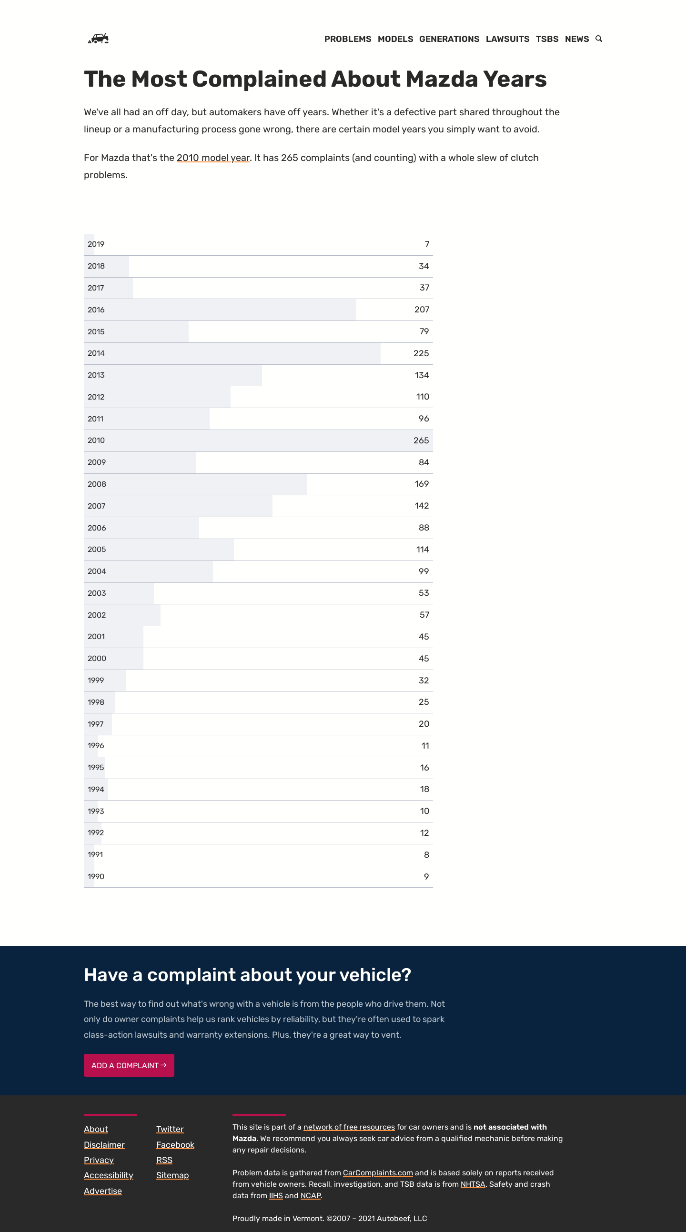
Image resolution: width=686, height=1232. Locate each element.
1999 (96, 680)
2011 (95, 418)
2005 (97, 549)
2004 (97, 571)
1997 (95, 724)
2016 (96, 309)
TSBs (547, 39)
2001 (96, 636)
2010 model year (213, 157)
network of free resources (349, 1127)
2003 (97, 593)
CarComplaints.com (378, 1172)
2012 (96, 396)
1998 (96, 702)
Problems (348, 39)
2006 (97, 527)
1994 (96, 789)
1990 (96, 876)
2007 (96, 506)
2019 (96, 244)
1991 (95, 854)
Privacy (99, 1160)
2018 (96, 265)
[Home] (98, 39)
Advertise (103, 1191)
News (577, 39)
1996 (96, 745)
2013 (96, 375)
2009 (97, 462)
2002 (97, 615)
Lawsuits (508, 39)
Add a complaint (129, 1065)
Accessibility (108, 1175)
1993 (96, 811)
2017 (96, 287)
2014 (96, 353)
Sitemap (172, 1175)
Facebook (175, 1145)
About (96, 1129)
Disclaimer (104, 1145)
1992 (96, 832)
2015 (96, 331)
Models (396, 39)
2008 (97, 484)
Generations (449, 39)
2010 (96, 440)
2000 (97, 658)
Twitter (170, 1129)
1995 (96, 767)
